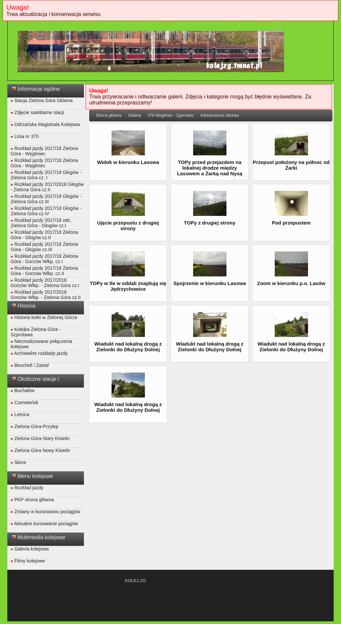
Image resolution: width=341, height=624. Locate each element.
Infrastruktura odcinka (219, 115)
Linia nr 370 (25, 136)
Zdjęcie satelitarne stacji (37, 112)
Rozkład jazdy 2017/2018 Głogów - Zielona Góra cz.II (47, 187)
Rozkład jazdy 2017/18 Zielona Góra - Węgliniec (44, 151)
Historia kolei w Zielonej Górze (44, 317)
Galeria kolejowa (30, 548)
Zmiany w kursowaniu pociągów (45, 511)
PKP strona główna (32, 499)
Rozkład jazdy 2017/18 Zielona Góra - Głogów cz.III (44, 246)
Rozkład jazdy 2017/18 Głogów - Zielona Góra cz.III (46, 199)
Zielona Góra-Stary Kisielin (40, 438)
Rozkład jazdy (27, 487)
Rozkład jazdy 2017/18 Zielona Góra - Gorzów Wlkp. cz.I (44, 258)
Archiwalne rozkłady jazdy (39, 353)
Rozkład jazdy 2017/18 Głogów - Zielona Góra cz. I (46, 175)
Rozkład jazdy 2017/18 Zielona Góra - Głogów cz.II (44, 235)
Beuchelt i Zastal (30, 365)
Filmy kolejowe (28, 560)
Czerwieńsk (24, 402)
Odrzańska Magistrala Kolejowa (45, 124)
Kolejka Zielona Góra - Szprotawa (36, 332)
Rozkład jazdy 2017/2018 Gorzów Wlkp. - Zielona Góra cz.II (46, 294)
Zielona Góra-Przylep (34, 426)
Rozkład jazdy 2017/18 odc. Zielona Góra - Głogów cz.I (41, 223)
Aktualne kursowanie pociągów (44, 523)
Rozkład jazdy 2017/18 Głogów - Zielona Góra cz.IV (46, 211)
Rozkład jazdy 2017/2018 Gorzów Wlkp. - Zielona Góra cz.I (45, 282)
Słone (18, 462)
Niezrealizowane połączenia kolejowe (41, 344)
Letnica (20, 414)
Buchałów (23, 390)
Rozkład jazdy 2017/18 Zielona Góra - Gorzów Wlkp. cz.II (44, 270)
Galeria (134, 115)
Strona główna (109, 115)
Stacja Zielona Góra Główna (42, 100)
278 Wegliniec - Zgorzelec (171, 115)
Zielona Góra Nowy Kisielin (40, 450)
